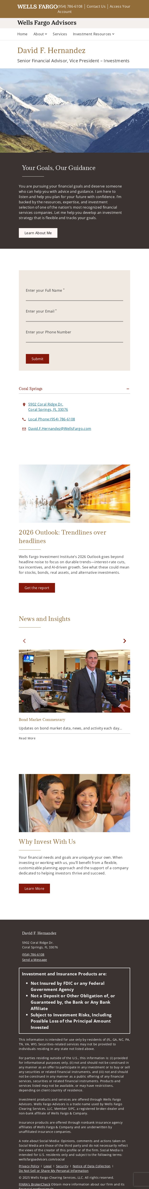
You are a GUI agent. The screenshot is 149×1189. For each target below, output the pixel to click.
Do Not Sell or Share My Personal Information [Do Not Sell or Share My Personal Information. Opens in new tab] (54, 1171)
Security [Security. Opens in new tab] (62, 1166)
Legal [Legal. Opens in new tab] (48, 1166)
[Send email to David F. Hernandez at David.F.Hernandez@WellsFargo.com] (59, 428)
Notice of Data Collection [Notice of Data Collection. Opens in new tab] (92, 1166)
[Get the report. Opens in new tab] (37, 588)
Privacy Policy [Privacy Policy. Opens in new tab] (29, 1166)
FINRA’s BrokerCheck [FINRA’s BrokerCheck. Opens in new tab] (34, 1184)
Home (22, 34)
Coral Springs (31, 388)
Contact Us (96, 6)
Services (60, 34)
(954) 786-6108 (70, 6)
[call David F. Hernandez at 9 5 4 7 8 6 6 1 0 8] (51, 419)
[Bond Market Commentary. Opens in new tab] (74, 696)
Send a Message (34, 960)
